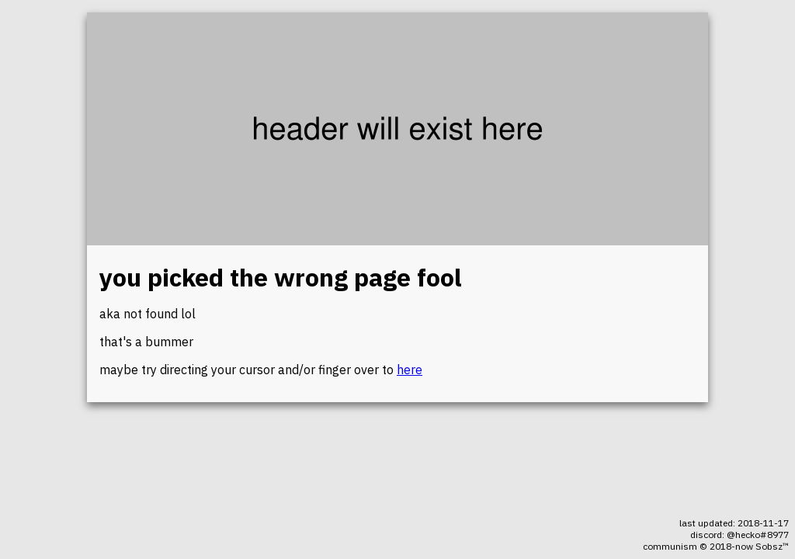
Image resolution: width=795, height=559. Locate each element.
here (409, 369)
